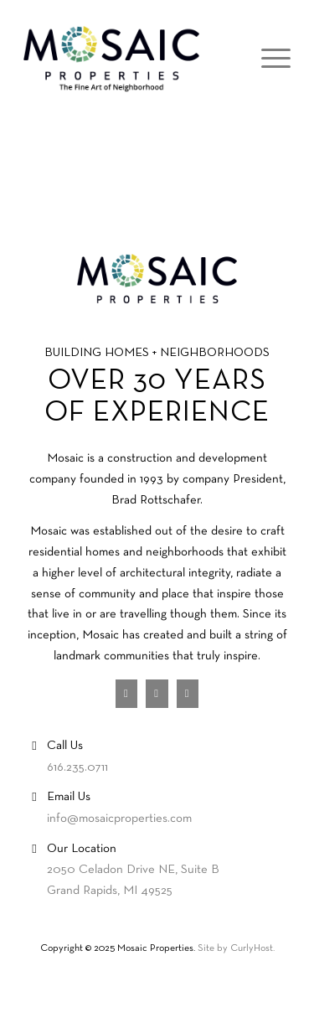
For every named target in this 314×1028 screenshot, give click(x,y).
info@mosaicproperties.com (119, 818)
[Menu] (268, 59)
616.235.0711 (77, 767)
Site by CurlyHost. (236, 948)
